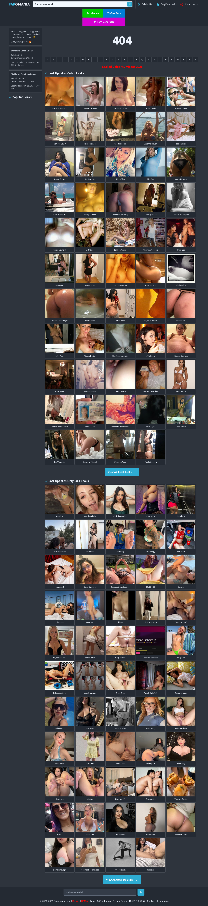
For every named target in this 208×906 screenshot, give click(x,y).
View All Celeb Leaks (122, 472)
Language (163, 901)
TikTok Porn (114, 13)
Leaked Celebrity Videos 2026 (122, 66)
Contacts (152, 901)
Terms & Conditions (100, 901)
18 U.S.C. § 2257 (137, 901)
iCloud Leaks (189, 4)
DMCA (84, 901)
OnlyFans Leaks (166, 4)
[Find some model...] (100, 892)
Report (75, 901)
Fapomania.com (62, 901)
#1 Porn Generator (103, 22)
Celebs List (145, 4)
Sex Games (93, 13)
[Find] (141, 892)
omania (19, 4)
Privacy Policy (120, 901)
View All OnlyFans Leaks (122, 879)
